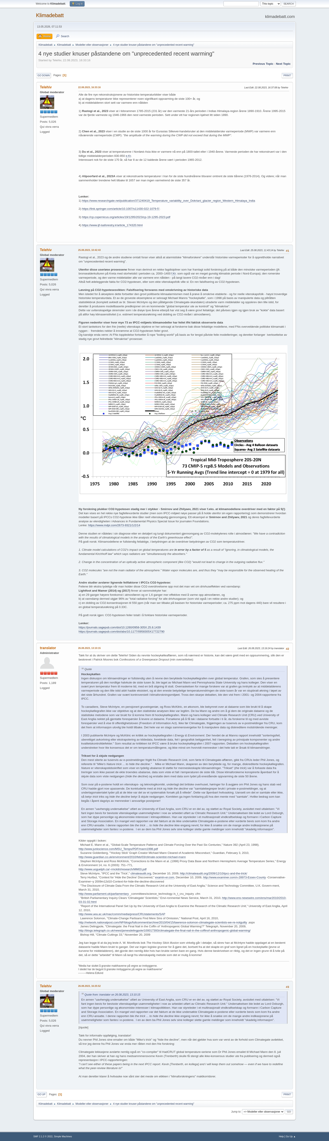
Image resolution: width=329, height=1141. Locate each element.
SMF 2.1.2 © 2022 (43, 1136)
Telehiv (46, 87)
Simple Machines (63, 1136)
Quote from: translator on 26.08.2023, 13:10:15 (112, 994)
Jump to (236, 1111)
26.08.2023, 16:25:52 (89, 986)
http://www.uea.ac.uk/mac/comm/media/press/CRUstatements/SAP (122, 914)
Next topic (283, 63)
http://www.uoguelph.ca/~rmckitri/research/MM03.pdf (113, 869)
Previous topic (263, 63)
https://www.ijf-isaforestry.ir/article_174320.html (112, 225)
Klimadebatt (50, 15)
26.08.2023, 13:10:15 (89, 648)
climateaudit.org (141, 873)
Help (281, 1136)
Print (287, 75)
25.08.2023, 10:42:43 (89, 250)
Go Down (44, 75)
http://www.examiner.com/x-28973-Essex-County (234, 877)
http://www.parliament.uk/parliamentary (104, 893)
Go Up (41, 1094)
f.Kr (173, 273)
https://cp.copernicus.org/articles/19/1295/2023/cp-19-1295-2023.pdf (126, 217)
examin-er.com (164, 877)
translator (48, 648)
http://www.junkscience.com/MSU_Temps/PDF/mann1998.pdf (118, 849)
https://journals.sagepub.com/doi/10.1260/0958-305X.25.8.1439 (120, 627)
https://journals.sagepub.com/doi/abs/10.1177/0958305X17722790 (122, 631)
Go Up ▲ (291, 1136)
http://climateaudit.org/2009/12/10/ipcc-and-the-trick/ (213, 873)
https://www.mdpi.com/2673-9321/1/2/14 (114, 525)
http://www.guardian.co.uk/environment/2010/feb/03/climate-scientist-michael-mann (132, 857)
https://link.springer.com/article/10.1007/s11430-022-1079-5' (120, 208)
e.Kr (128, 155)
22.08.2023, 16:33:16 (89, 87)
